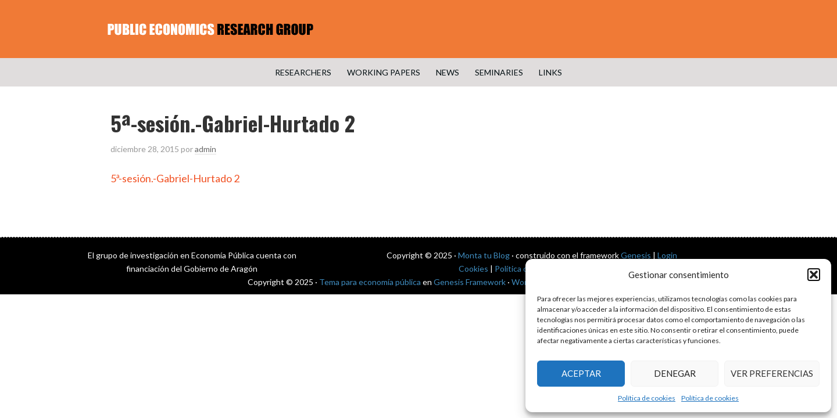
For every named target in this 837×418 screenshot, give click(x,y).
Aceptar (581, 373)
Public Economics (418, 29)
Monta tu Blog (484, 255)
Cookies (473, 268)
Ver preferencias (772, 373)
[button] (814, 274)
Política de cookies (646, 398)
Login (667, 255)
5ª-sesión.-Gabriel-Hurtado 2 (174, 178)
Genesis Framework (470, 282)
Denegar (675, 373)
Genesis (636, 255)
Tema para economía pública (370, 282)
